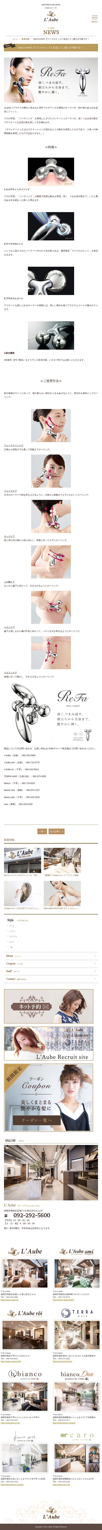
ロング (11, 942)
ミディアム (13, 936)
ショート (12, 931)
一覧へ (42, 831)
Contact (16, 979)
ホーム (15, 39)
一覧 (10, 947)
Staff (12, 971)
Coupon (14, 963)
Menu (13, 955)
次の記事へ (57, 831)
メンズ (11, 926)
